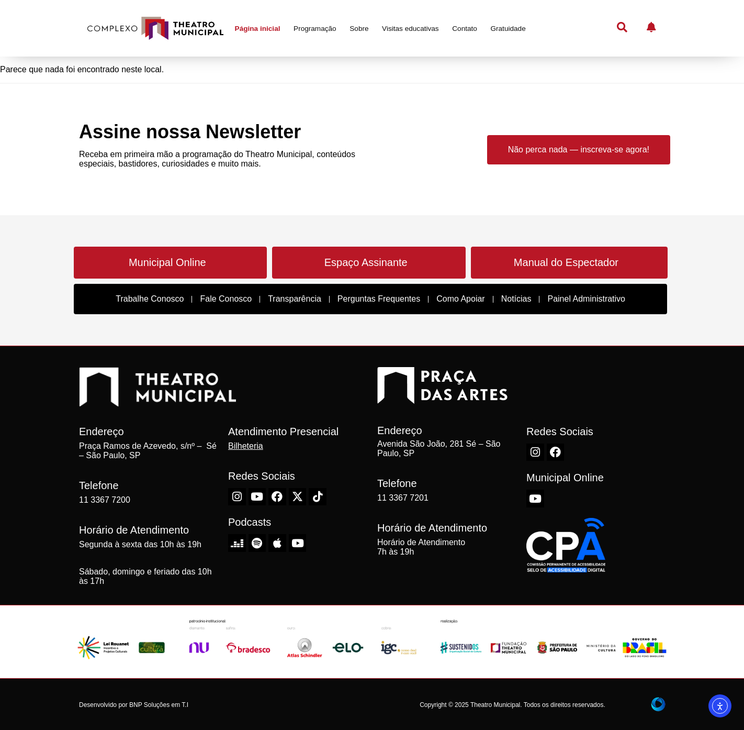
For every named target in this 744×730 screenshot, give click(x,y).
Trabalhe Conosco (150, 298)
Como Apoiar (460, 298)
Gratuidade (507, 28)
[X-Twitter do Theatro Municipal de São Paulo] (298, 497)
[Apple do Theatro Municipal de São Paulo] (277, 543)
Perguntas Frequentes (378, 298)
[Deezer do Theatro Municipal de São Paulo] (237, 543)
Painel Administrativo (586, 298)
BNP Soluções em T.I (158, 705)
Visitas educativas (410, 28)
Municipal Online (167, 262)
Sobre (359, 28)
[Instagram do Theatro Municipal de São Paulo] (237, 497)
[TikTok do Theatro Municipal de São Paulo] (317, 497)
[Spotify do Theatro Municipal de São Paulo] (257, 543)
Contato (464, 28)
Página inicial (257, 28)
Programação (315, 28)
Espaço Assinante (366, 262)
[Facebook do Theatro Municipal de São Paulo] (277, 497)
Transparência (294, 298)
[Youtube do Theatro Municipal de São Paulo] (257, 497)
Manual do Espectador (566, 262)
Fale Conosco (226, 298)
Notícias (516, 298)
